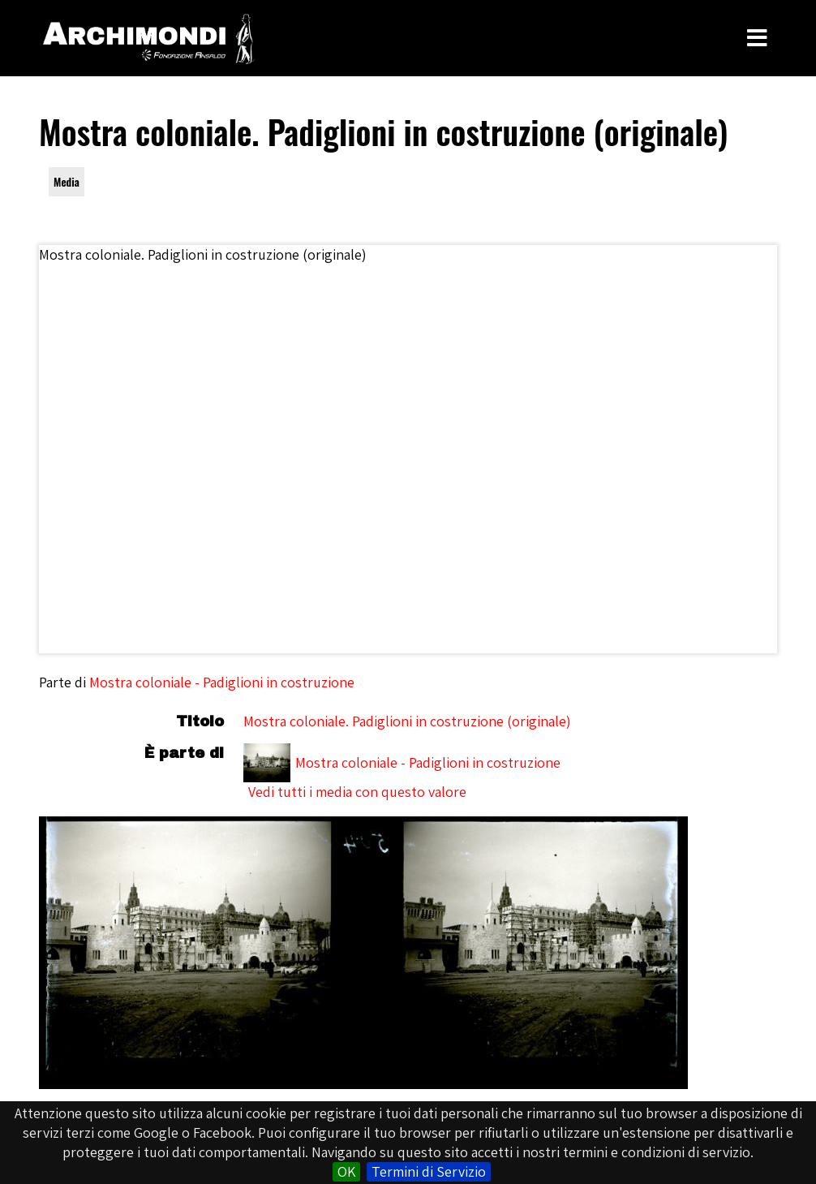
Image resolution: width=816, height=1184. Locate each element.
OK (346, 1171)
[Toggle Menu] (757, 38)
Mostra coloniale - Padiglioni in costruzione (221, 682)
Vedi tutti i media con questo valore (357, 791)
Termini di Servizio (428, 1171)
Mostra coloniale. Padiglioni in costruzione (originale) (407, 721)
